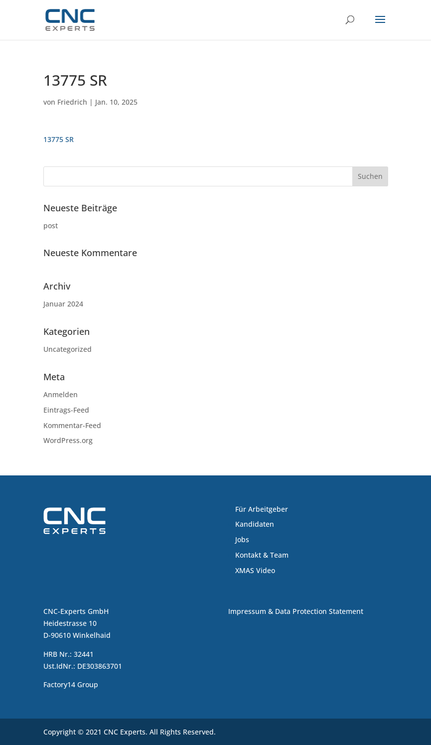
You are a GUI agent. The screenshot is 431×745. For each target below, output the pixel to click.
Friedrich (72, 102)
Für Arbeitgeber (261, 509)
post (50, 225)
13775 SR (58, 139)
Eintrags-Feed (66, 410)
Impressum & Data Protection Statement (295, 611)
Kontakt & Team (261, 555)
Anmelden (60, 394)
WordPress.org (68, 440)
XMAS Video (255, 570)
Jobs (242, 539)
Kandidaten (254, 524)
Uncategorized (67, 349)
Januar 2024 (63, 303)
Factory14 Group (70, 684)
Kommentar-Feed (72, 425)
